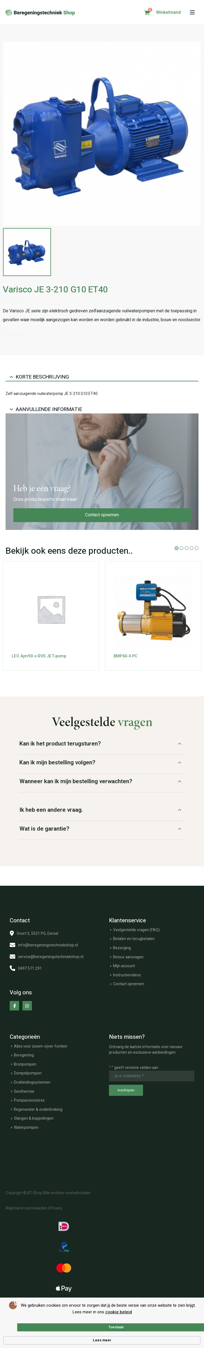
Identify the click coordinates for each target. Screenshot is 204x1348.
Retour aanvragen (128, 957)
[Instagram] (27, 1005)
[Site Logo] (40, 12)
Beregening (24, 1055)
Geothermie (24, 1091)
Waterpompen (26, 1127)
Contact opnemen (102, 515)
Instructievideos (127, 975)
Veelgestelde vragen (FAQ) (136, 930)
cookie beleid (118, 1312)
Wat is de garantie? (44, 828)
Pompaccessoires (29, 1100)
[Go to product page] (51, 609)
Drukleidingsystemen (32, 1082)
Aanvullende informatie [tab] (49, 409)
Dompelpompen (28, 1073)
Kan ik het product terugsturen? (60, 743)
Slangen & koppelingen (33, 1118)
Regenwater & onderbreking (38, 1109)
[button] (192, 12)
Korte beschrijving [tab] (42, 377)
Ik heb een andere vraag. (51, 810)
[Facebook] (14, 1005)
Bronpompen (25, 1064)
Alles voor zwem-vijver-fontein (40, 1046)
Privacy (56, 1208)
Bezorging (122, 948)
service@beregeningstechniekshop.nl (50, 957)
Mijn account (124, 966)
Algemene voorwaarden (26, 1208)
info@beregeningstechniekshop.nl (48, 945)
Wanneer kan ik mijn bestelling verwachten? (75, 781)
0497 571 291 (30, 968)
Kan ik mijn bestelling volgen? (57, 762)
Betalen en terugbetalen (134, 939)
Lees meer (102, 1340)
